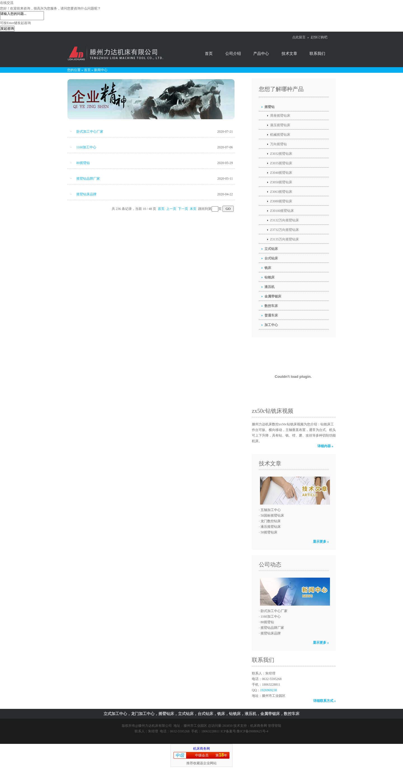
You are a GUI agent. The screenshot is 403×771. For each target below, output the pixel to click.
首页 (209, 53)
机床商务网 (258, 726)
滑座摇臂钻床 (280, 116)
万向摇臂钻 (278, 144)
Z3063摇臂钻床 (281, 192)
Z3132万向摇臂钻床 (284, 220)
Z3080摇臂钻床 (281, 201)
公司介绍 (233, 53)
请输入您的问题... (22, 15)
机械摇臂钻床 (280, 135)
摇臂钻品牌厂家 (88, 179)
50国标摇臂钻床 (272, 515)
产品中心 (261, 53)
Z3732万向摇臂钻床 (284, 230)
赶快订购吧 (319, 37)
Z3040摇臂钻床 (281, 173)
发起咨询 (7, 29)
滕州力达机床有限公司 (155, 726)
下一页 (183, 209)
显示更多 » (321, 541)
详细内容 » (325, 446)
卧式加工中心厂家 (89, 131)
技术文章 (289, 53)
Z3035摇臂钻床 (281, 163)
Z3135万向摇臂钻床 (284, 239)
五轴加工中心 (271, 510)
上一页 (171, 209)
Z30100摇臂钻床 (282, 211)
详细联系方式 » (324, 701)
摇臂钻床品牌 (86, 194)
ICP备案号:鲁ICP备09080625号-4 (244, 731)
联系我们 (317, 53)
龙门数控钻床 (271, 521)
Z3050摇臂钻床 (281, 182)
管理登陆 (274, 726)
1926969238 (268, 690)
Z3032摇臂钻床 (281, 154)
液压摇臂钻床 (280, 125)
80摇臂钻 (83, 163)
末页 (193, 209)
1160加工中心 (86, 147)
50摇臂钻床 (269, 532)
